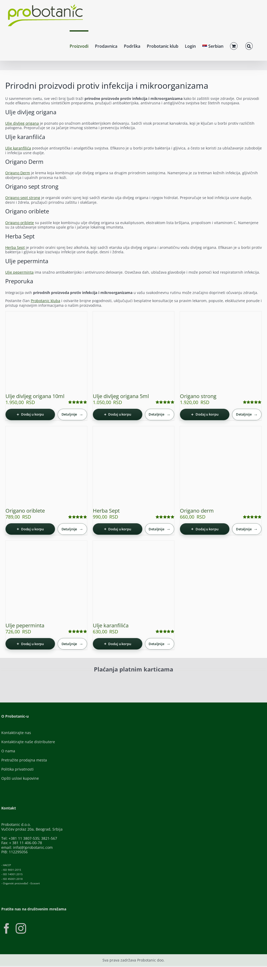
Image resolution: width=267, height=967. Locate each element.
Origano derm (197, 510)
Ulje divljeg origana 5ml (121, 396)
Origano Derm (17, 172)
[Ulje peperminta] (46, 581)
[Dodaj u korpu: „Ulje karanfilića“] (117, 644)
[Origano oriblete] (46, 467)
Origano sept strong (22, 197)
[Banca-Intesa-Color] (152, 681)
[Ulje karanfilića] (133, 581)
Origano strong (198, 396)
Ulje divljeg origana (22, 123)
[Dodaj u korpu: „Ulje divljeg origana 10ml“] (30, 414)
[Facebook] (6, 928)
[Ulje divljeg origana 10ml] (46, 352)
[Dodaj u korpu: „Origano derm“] (204, 529)
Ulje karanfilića (18, 148)
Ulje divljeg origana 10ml (34, 396)
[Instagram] (21, 928)
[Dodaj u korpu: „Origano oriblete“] (30, 529)
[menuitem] (212, 45)
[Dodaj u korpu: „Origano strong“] (204, 414)
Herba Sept (15, 247)
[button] (249, 45)
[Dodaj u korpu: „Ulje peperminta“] (30, 644)
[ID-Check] (51, 682)
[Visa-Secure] (96, 681)
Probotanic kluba (45, 300)
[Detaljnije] (72, 414)
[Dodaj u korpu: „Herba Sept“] (117, 529)
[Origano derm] (221, 467)
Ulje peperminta (19, 272)
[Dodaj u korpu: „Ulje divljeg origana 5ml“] (117, 414)
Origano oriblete (19, 222)
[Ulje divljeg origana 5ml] (133, 352)
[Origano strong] (221, 352)
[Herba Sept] (133, 467)
